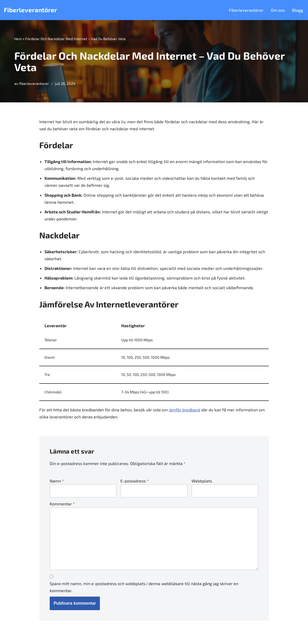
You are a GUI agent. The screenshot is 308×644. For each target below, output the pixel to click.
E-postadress (134, 480)
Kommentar (62, 503)
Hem (18, 38)
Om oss (278, 10)
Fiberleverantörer (246, 10)
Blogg (297, 10)
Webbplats (201, 480)
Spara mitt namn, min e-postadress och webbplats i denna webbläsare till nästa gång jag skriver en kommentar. (144, 587)
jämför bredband (184, 409)
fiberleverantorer (34, 83)
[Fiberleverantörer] (30, 10)
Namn (57, 480)
